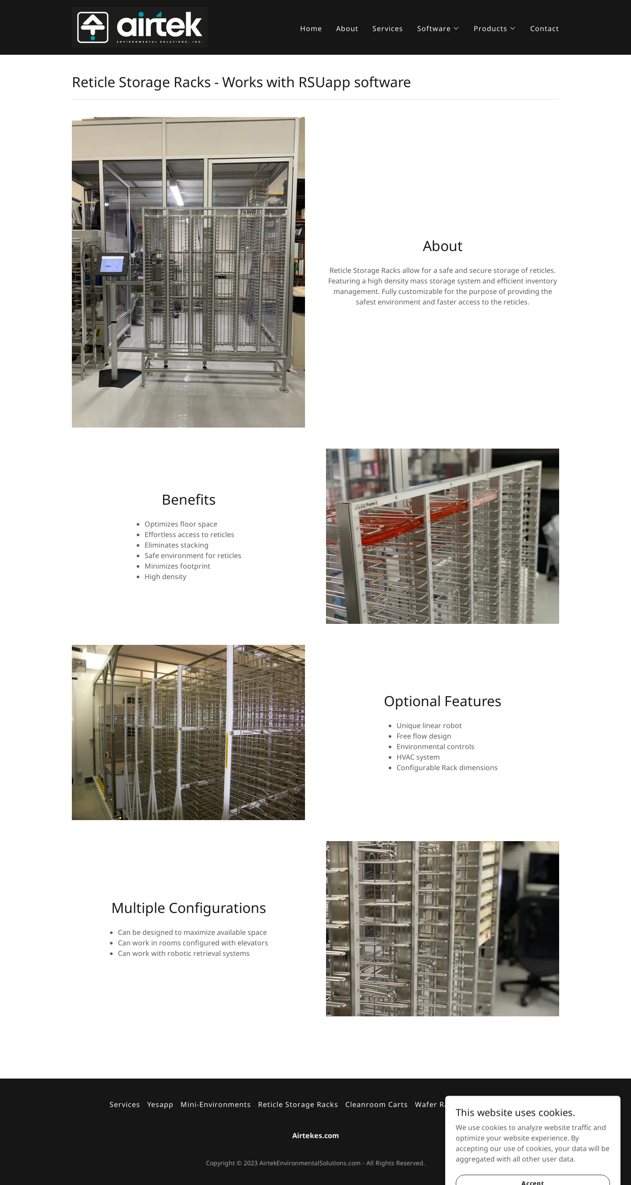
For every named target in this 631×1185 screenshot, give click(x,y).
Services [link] (387, 28)
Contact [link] (544, 28)
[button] (438, 28)
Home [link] (311, 28)
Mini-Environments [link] (216, 1104)
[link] (140, 27)
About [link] (347, 28)
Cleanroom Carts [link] (376, 1104)
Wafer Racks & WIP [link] (450, 1104)
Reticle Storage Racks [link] (298, 1104)
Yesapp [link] (160, 1104)
